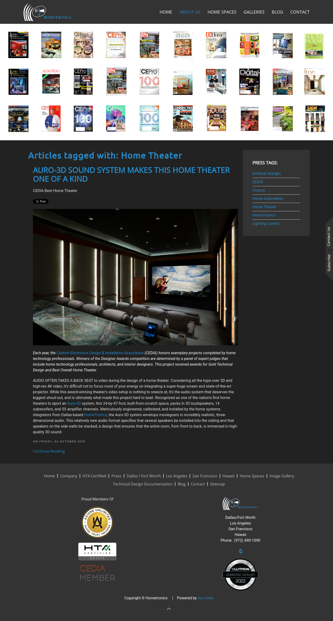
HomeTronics (95, 415)
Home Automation (267, 198)
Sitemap (217, 484)
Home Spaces (222, 12)
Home (166, 12)
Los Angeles (176, 476)
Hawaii (228, 476)
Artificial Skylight (266, 173)
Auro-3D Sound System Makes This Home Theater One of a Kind (131, 174)
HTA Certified (94, 476)
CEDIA (257, 182)
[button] (169, 608)
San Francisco (205, 476)
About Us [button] (189, 12)
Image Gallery (282, 476)
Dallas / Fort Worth (144, 476)
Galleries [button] (254, 12)
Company (68, 476)
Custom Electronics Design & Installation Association (100, 353)
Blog (277, 12)
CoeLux (258, 190)
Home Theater (264, 207)
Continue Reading (49, 451)
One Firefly (205, 598)
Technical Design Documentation (142, 484)
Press (116, 476)
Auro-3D (74, 403)
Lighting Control (265, 223)
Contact (300, 12)
